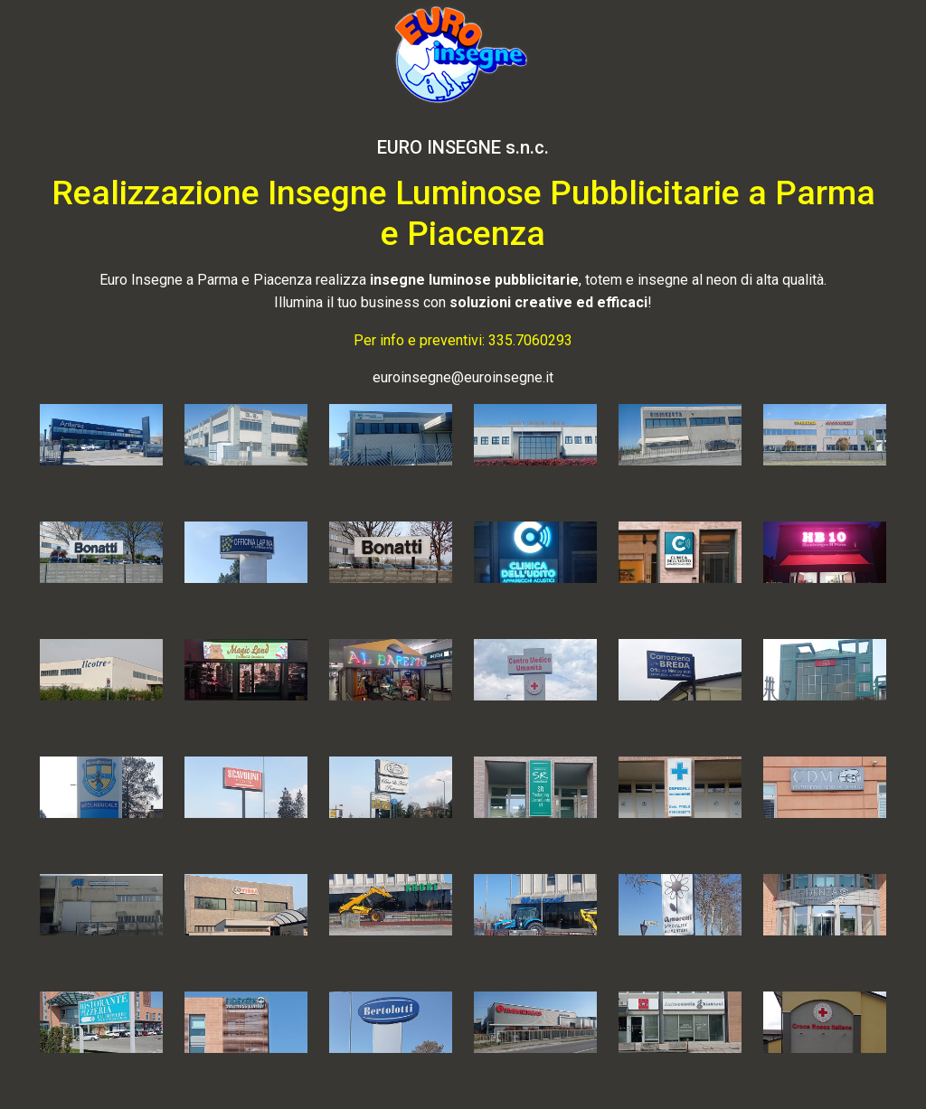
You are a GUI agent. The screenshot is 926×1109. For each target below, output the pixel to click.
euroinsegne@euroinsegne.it (463, 377)
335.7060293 (530, 340)
